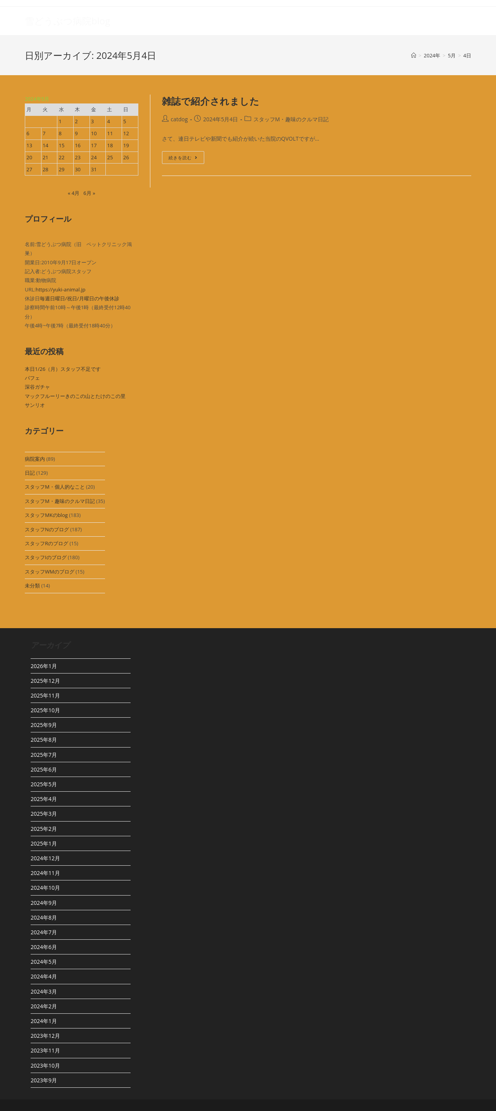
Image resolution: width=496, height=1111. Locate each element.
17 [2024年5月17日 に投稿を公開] (94, 145)
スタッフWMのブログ (49, 571)
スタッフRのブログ (46, 543)
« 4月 (73, 192)
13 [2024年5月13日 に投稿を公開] (29, 145)
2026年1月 (44, 666)
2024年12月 (45, 858)
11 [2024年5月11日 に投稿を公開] (110, 133)
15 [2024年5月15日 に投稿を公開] (62, 145)
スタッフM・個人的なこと (55, 486)
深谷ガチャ (37, 386)
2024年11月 (45, 873)
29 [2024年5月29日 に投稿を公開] (62, 169)
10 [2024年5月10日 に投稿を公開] (94, 133)
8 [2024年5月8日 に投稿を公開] (60, 133)
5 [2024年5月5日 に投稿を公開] (124, 121)
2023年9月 (44, 1080)
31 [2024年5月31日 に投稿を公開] (94, 169)
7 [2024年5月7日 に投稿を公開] (44, 133)
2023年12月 (45, 1035)
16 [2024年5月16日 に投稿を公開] (78, 145)
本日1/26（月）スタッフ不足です (63, 368)
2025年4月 (44, 799)
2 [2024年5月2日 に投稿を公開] (76, 121)
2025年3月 (44, 813)
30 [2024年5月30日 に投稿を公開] (78, 169)
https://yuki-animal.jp (61, 289)
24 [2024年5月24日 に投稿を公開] (94, 157)
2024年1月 (44, 1021)
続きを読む (183, 159)
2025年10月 (45, 710)
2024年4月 (44, 976)
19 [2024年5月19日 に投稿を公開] (126, 145)
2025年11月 (45, 695)
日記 (30, 472)
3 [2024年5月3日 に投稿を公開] (92, 121)
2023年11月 (45, 1050)
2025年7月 (44, 754)
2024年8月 (44, 917)
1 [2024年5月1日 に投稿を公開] (60, 121)
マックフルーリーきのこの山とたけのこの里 (75, 396)
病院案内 (35, 458)
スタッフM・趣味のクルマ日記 (60, 501)
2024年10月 (45, 887)
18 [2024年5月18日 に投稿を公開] (110, 145)
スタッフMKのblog (46, 515)
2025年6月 (44, 769)
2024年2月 (44, 1006)
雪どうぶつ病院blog (67, 20)
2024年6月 (44, 947)
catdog (179, 119)
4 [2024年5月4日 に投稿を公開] (108, 121)
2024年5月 (44, 961)
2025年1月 (44, 843)
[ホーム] (413, 55)
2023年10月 (45, 1065)
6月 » (89, 192)
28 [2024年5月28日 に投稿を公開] (45, 169)
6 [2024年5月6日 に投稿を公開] (27, 133)
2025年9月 (44, 725)
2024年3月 (44, 991)
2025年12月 (45, 680)
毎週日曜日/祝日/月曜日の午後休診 (79, 298)
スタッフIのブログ (46, 557)
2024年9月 (44, 902)
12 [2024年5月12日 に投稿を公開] (126, 133)
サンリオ (35, 404)
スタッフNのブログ (47, 529)
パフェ (32, 377)
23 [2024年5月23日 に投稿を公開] (78, 157)
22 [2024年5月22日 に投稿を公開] (62, 157)
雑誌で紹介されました (211, 101)
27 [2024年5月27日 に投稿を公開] (29, 169)
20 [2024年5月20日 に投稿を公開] (29, 157)
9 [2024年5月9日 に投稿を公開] (76, 133)
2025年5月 (44, 784)
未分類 (32, 585)
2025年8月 (44, 739)
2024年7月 (44, 932)
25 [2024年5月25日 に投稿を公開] (110, 157)
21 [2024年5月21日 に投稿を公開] (45, 157)
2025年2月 (44, 828)
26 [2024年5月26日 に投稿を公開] (126, 157)
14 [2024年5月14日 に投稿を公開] (45, 145)
